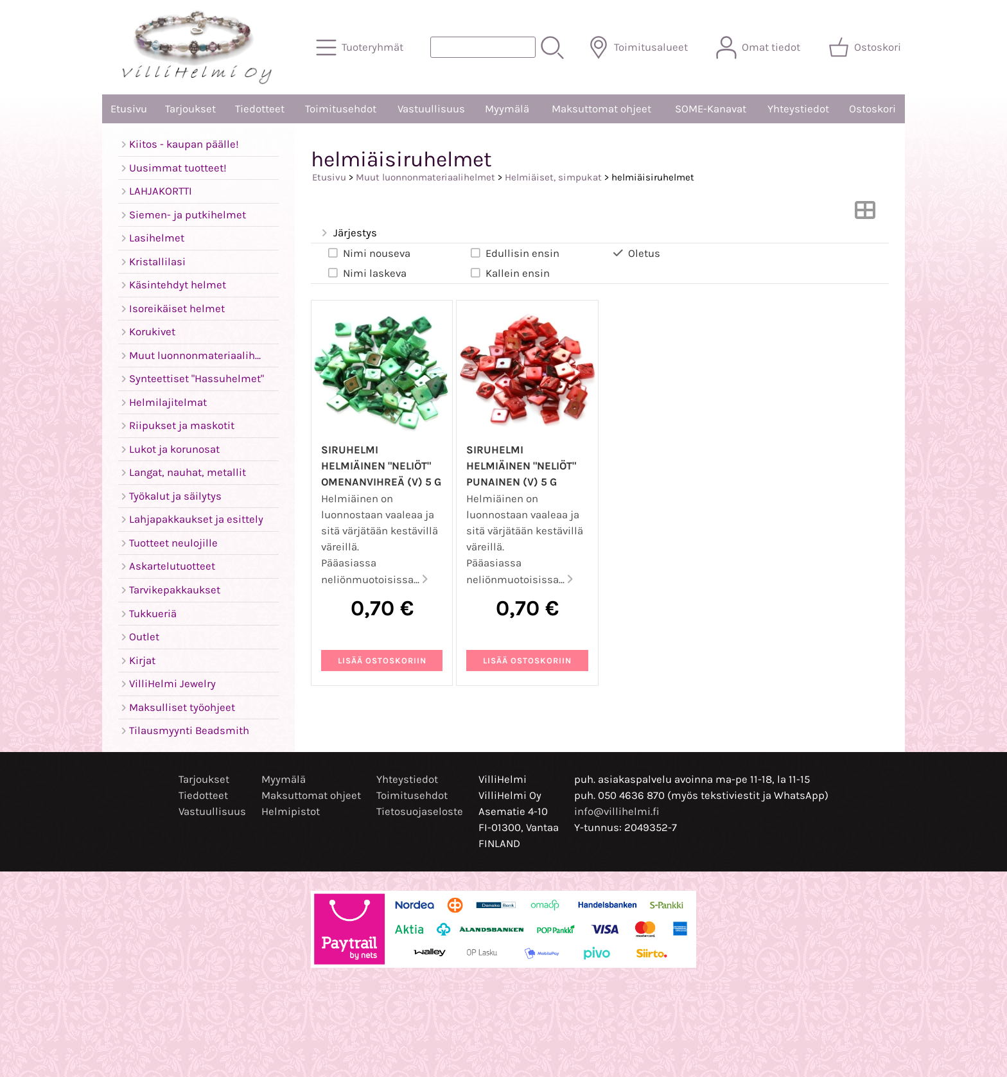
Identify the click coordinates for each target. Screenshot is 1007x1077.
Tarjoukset (190, 109)
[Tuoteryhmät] (361, 47)
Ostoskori (872, 109)
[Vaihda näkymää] (865, 214)
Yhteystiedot (798, 109)
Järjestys (348, 233)
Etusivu (128, 109)
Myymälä (507, 109)
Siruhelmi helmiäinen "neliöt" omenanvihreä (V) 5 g (381, 466)
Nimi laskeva (366, 273)
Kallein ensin (509, 273)
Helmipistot (290, 811)
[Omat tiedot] (759, 47)
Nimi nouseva (368, 253)
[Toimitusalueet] (639, 47)
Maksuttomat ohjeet (601, 109)
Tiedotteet (260, 109)
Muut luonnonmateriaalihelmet (425, 177)
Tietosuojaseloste (419, 811)
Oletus (635, 253)
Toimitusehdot (340, 109)
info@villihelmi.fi (617, 811)
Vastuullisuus (431, 109)
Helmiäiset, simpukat (553, 177)
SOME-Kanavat (710, 109)
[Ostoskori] (866, 47)
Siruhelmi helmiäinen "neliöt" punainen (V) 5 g (521, 466)
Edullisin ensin (514, 253)
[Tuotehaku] (483, 47)
